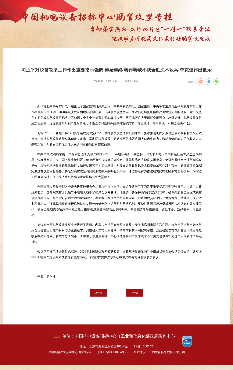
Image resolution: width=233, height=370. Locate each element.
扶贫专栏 (43, 56)
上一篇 (98, 292)
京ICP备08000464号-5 (112, 352)
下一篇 (134, 292)
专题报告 (31, 56)
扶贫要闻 (55, 56)
